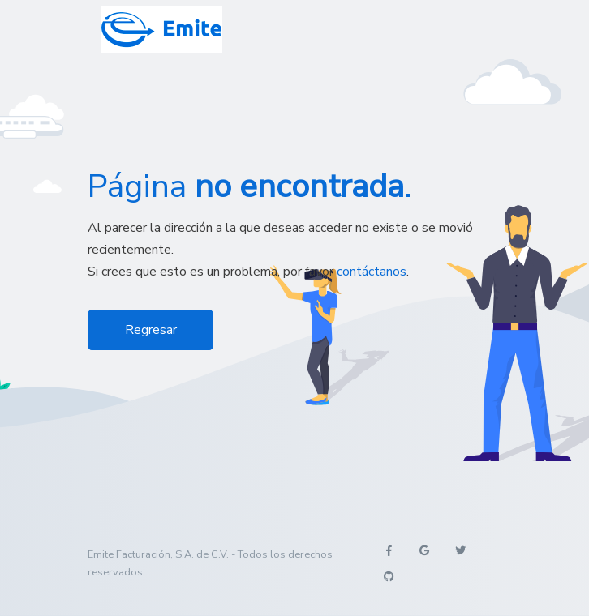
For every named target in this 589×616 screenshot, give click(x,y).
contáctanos (371, 271)
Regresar (151, 330)
